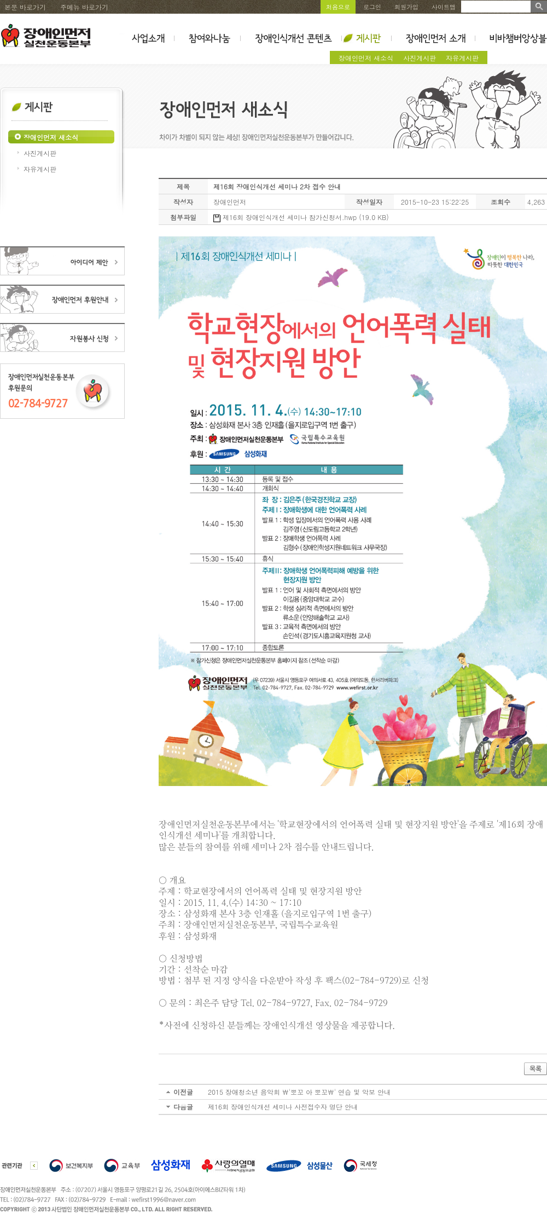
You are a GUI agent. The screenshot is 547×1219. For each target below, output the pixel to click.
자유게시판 (462, 57)
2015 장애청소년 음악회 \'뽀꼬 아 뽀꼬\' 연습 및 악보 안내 (299, 1091)
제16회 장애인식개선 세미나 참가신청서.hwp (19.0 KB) (301, 217)
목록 (535, 1069)
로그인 (372, 7)
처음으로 (338, 7)
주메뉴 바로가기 (84, 6)
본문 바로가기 (25, 6)
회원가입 (406, 7)
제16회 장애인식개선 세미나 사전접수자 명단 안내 (283, 1106)
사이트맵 (444, 7)
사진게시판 (419, 57)
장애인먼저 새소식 (366, 57)
